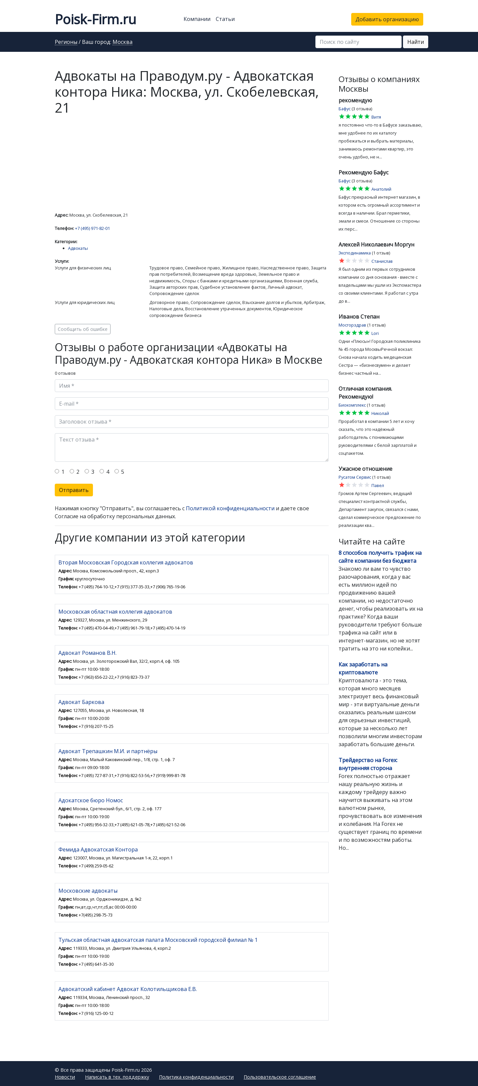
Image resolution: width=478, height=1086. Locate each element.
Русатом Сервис (355, 477)
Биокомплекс (352, 405)
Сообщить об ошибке (83, 329)
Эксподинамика (355, 253)
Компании (197, 19)
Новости (65, 1077)
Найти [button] (415, 42)
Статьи (225, 19)
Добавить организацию (387, 19)
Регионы (66, 42)
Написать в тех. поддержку (117, 1077)
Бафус (345, 109)
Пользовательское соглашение (280, 1077)
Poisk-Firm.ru (95, 19)
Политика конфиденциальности (196, 1077)
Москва (122, 42)
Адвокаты (78, 248)
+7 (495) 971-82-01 (92, 228)
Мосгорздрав (352, 325)
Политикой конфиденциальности (230, 508)
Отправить (74, 490)
